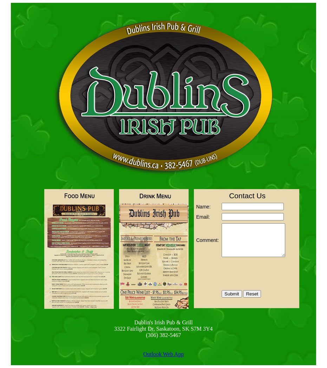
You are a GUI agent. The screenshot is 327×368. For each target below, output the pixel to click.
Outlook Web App (163, 354)
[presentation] (253, 274)
